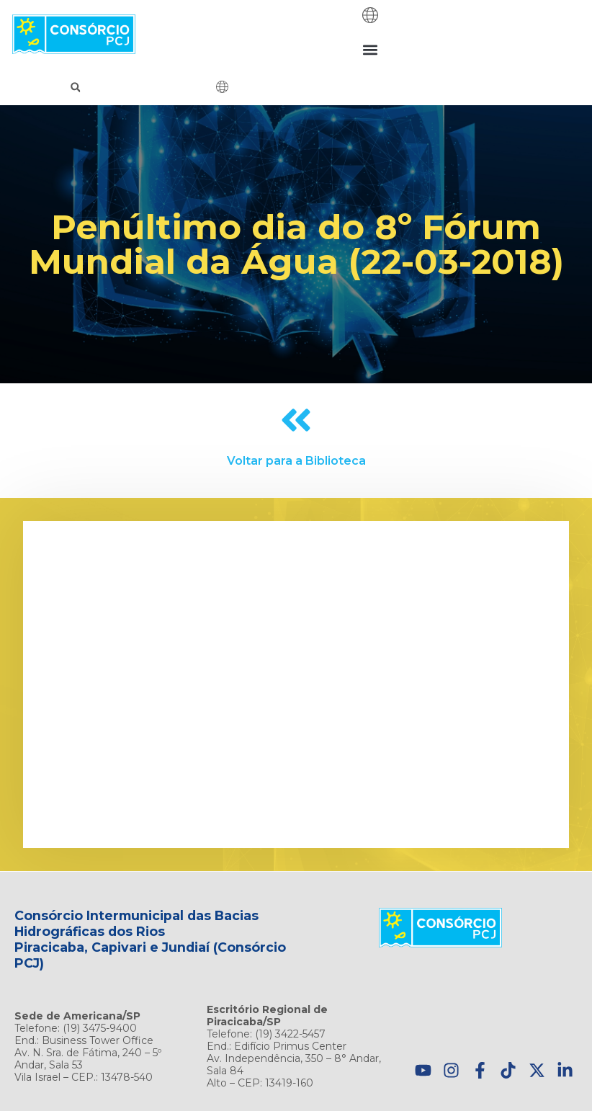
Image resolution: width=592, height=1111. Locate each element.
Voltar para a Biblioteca (296, 461)
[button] (370, 49)
